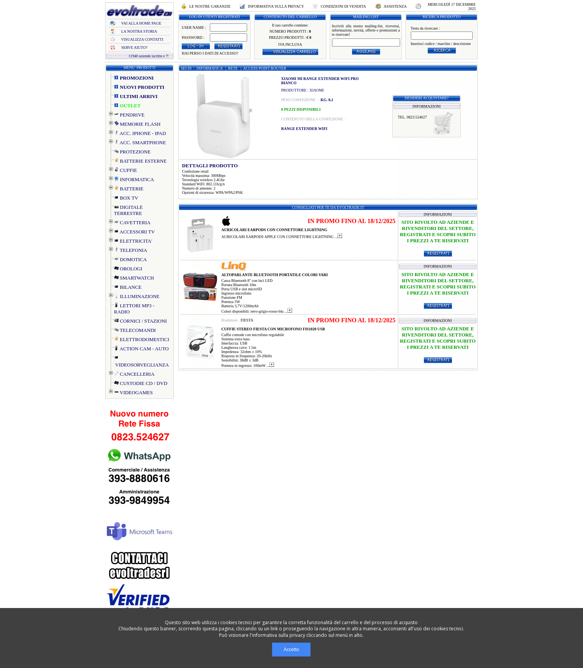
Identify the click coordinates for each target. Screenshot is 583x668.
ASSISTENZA (395, 6)
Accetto (291, 649)
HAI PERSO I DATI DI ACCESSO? (210, 53)
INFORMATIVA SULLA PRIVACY (276, 6)
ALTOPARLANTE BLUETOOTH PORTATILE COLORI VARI (274, 275)
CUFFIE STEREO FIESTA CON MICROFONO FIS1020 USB (273, 329)
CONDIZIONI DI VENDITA (343, 6)
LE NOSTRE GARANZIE (209, 6)
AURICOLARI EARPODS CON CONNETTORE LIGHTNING (274, 230)
